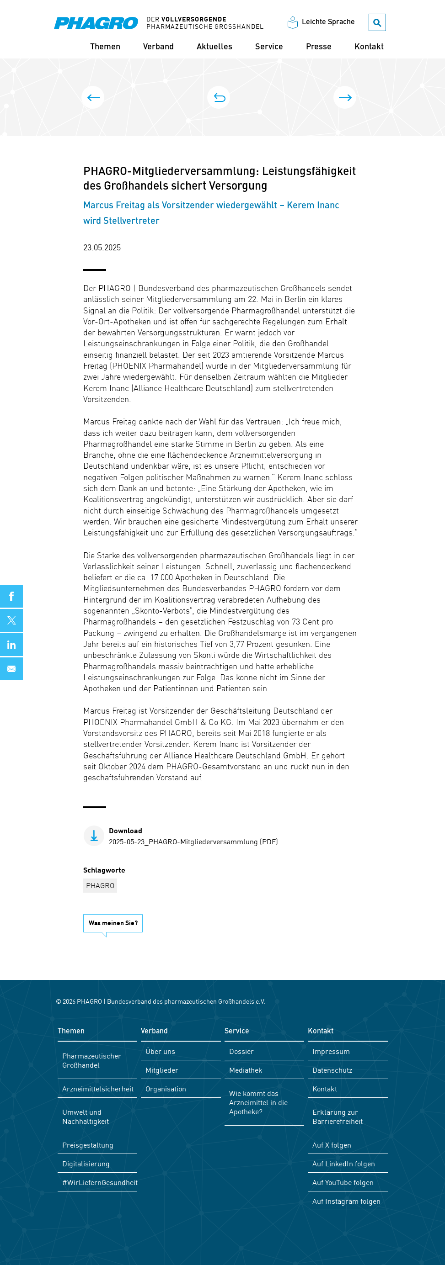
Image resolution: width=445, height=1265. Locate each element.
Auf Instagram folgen (346, 1200)
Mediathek (246, 1069)
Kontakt (369, 47)
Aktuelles (214, 47)
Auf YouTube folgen (343, 1181)
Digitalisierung (86, 1163)
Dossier (241, 1050)
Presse (319, 47)
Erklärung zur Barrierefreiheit (337, 1116)
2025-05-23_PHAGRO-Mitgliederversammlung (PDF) (193, 836)
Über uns (160, 1050)
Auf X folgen (331, 1144)
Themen (105, 47)
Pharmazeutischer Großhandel (91, 1060)
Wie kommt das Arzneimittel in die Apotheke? (258, 1102)
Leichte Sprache (328, 22)
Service (269, 47)
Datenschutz (332, 1069)
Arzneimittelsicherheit (98, 1088)
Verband (158, 47)
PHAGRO (100, 884)
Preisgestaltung (87, 1144)
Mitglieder (161, 1069)
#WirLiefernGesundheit (100, 1181)
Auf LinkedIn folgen (343, 1163)
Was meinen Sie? (113, 922)
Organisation (165, 1088)
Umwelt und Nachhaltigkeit (85, 1116)
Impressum (331, 1050)
